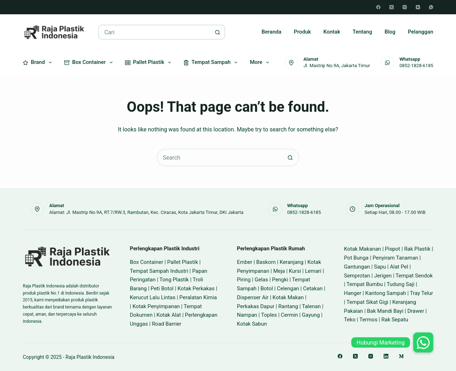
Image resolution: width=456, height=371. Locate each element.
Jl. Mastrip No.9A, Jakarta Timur (337, 65)
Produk (302, 32)
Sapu (380, 267)
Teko (350, 319)
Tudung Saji (400, 284)
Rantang (288, 306)
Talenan (311, 306)
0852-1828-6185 (416, 65)
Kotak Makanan (362, 249)
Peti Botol (162, 288)
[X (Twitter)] (391, 7)
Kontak (331, 32)
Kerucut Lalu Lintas (153, 297)
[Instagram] (405, 7)
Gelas (261, 279)
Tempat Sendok (413, 275)
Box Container (89, 62)
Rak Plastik (417, 249)
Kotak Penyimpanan (156, 306)
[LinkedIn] (386, 356)
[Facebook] (378, 7)
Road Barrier (166, 324)
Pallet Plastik (149, 62)
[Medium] (401, 356)
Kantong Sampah (385, 293)
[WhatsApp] (431, 7)
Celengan (288, 288)
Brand (39, 62)
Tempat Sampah (211, 62)
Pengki (280, 279)
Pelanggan (420, 32)
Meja (279, 271)
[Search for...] (154, 32)
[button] (423, 342)
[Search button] (217, 32)
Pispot (392, 249)
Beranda (271, 32)
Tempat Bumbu (365, 284)
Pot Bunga (356, 258)
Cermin (289, 315)
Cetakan (313, 288)
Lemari (313, 271)
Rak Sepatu (394, 319)
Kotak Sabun (252, 324)
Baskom (266, 262)
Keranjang (292, 262)
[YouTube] (418, 7)
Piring (244, 279)
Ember (244, 262)
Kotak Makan (288, 297)
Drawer (415, 311)
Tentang (362, 32)
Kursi (295, 271)
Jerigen (383, 275)
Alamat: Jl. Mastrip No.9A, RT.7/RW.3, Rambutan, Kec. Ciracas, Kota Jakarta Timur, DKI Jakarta (146, 212)
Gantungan (357, 267)
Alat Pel (399, 267)
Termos (368, 319)
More (261, 62)
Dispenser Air (253, 297)
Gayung (311, 315)
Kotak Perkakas (195, 288)
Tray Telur (421, 293)
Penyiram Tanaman (395, 258)
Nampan (247, 315)
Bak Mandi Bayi (385, 311)
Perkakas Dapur (255, 306)
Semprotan (357, 275)
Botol (266, 288)
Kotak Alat (168, 315)
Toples (269, 315)
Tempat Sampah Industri (159, 271)
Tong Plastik (174, 279)
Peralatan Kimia (198, 297)
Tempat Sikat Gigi (367, 302)
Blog (389, 32)
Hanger (353, 293)
